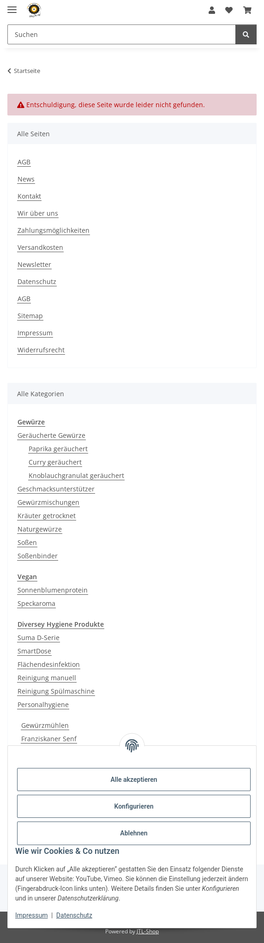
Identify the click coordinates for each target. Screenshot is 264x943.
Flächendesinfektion (49, 664)
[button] (212, 10)
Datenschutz (74, 915)
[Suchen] (246, 34)
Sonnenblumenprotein (53, 590)
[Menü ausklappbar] (12, 6)
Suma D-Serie (39, 637)
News (26, 179)
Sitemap (30, 315)
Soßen (27, 542)
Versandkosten (40, 247)
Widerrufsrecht (41, 349)
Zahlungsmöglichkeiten (54, 230)
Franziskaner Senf (49, 738)
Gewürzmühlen (45, 725)
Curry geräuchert (55, 462)
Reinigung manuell (47, 677)
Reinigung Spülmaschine (56, 691)
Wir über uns (38, 213)
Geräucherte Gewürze (51, 435)
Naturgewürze (40, 529)
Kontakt (29, 196)
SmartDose (34, 651)
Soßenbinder (38, 555)
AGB (24, 161)
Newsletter (34, 264)
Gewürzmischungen (48, 502)
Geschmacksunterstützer (56, 488)
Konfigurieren (133, 806)
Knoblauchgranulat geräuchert (76, 475)
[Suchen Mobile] (121, 34)
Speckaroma (36, 603)
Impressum (31, 915)
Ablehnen (133, 833)
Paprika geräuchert (58, 448)
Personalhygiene (43, 704)
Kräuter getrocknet (47, 515)
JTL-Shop (148, 931)
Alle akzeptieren (133, 779)
